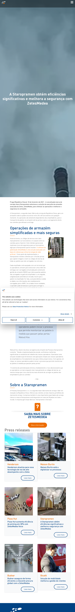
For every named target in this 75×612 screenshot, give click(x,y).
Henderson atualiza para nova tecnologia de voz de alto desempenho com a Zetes (20, 469)
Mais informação (37, 425)
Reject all (14, 320)
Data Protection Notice (21, 306)
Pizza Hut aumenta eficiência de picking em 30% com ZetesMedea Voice (20, 523)
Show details (64, 314)
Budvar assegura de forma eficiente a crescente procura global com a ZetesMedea (20, 580)
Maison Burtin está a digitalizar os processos (50, 468)
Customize (37, 320)
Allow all (61, 320)
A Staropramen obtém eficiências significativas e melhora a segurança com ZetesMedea (51, 525)
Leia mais (27, 478)
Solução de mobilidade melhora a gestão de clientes (53, 579)
